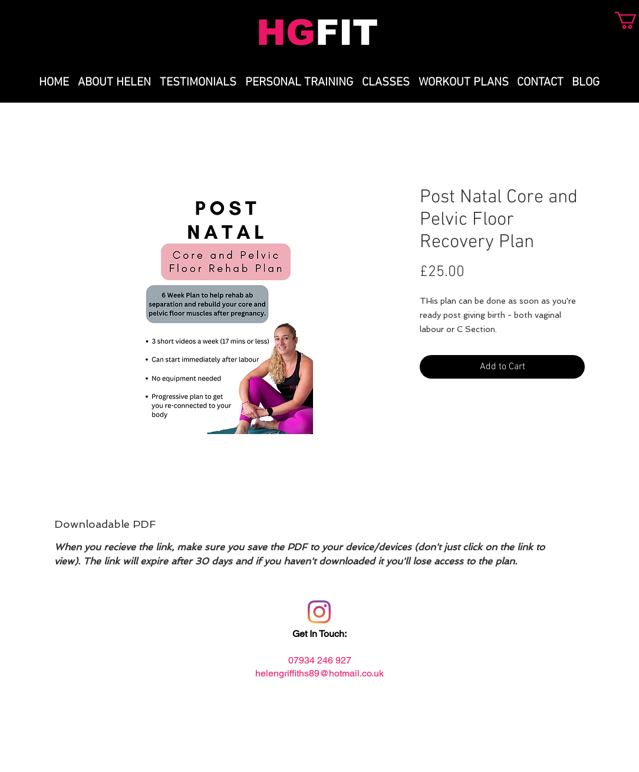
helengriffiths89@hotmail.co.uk (319, 673)
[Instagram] (319, 611)
